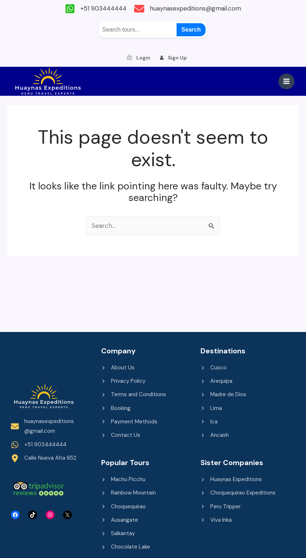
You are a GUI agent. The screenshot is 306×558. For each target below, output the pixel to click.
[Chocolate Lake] (125, 546)
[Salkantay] (118, 533)
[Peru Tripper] (220, 506)
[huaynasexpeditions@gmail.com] (189, 9)
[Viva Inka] (216, 520)
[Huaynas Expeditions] (231, 479)
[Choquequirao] (123, 506)
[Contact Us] (120, 435)
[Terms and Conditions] (133, 394)
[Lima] (211, 408)
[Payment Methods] (129, 421)
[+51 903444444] (94, 9)
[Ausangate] (119, 520)
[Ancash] (214, 435)
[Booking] (116, 408)
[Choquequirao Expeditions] (238, 492)
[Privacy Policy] (123, 381)
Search (190, 29)
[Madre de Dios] (223, 394)
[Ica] (209, 421)
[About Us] (118, 367)
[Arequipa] (216, 381)
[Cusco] (213, 367)
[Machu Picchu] (123, 479)
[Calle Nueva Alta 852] (43, 458)
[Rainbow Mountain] (128, 492)
